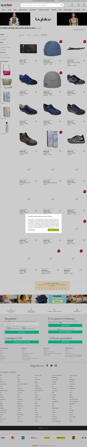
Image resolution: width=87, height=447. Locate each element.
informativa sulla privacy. (49, 227)
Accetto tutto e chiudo (53, 229)
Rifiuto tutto (31, 229)
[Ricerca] (61, 5)
